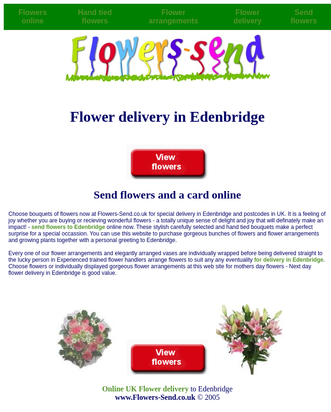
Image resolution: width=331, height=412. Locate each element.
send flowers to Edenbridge (69, 227)
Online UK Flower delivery (145, 389)
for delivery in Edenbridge (289, 260)
